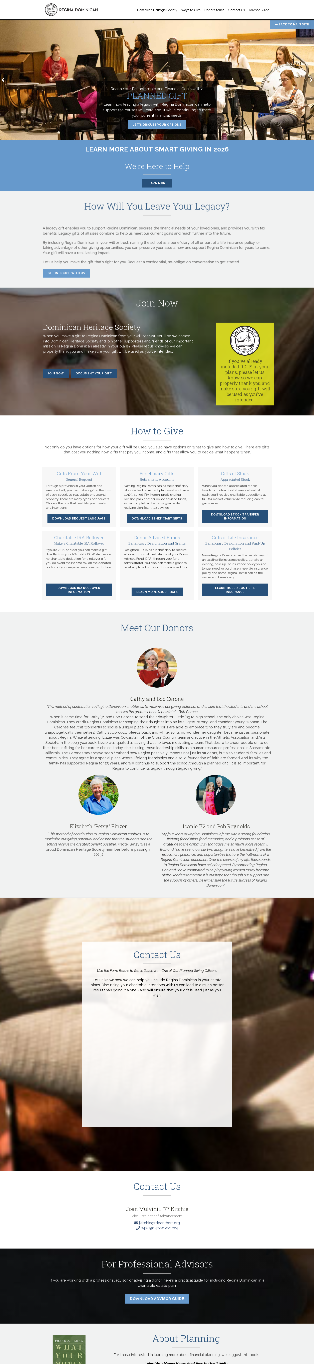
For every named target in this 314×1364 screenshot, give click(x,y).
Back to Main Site (292, 24)
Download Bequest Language (79, 522)
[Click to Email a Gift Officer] (157, 1273)
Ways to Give (190, 10)
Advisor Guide (259, 10)
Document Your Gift (94, 373)
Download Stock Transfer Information (235, 520)
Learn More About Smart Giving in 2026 (157, 149)
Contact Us (236, 10)
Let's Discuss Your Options (157, 124)
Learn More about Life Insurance (235, 593)
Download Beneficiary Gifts (157, 522)
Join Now (56, 373)
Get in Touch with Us (62, 273)
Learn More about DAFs (157, 595)
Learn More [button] (157, 183)
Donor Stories (214, 10)
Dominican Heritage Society (157, 10)
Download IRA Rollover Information (78, 593)
